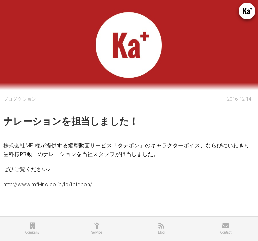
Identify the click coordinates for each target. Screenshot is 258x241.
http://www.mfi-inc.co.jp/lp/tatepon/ (47, 184)
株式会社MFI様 (21, 145)
